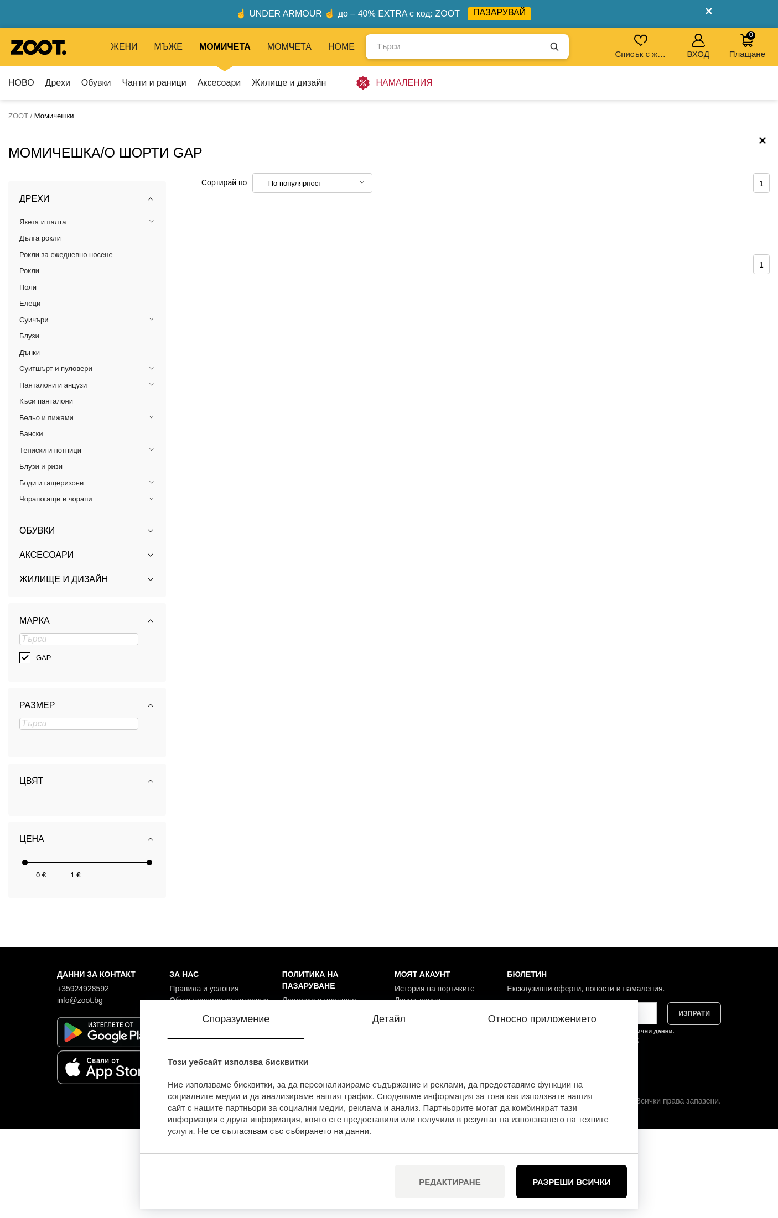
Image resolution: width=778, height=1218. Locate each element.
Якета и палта (42, 310)
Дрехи (57, 82)
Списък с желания (641, 46)
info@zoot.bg (80, 1088)
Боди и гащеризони (51, 571)
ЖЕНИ (124, 46)
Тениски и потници (50, 539)
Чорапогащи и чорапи (55, 588)
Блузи (29, 425)
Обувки (96, 82)
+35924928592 (83, 1077)
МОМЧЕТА (289, 46)
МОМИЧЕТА (225, 46)
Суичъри (34, 408)
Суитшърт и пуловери (55, 457)
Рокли (29, 360)
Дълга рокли (40, 327)
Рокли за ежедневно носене (66, 343)
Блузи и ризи (41, 555)
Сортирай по (224, 270)
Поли (28, 376)
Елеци (29, 392)
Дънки (29, 441)
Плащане (747, 44)
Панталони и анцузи (53, 473)
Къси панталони (46, 490)
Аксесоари (219, 82)
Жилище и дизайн (289, 82)
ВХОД (698, 46)
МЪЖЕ (168, 46)
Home (341, 46)
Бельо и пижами (46, 506)
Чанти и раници (154, 82)
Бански (31, 523)
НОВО (21, 82)
